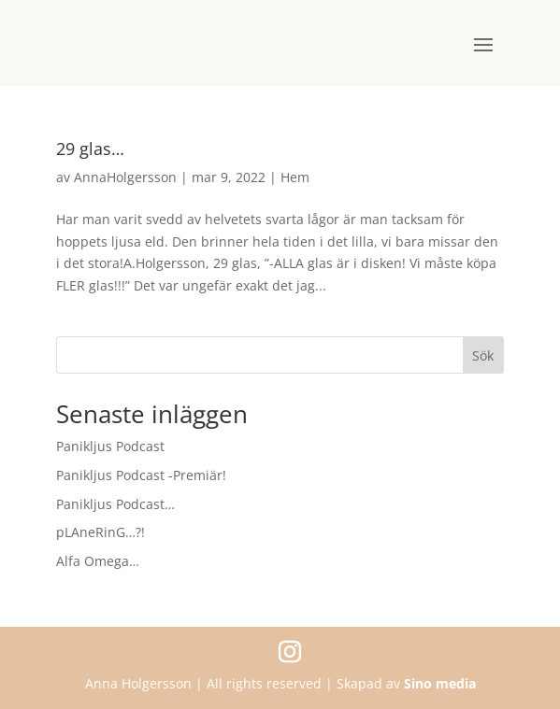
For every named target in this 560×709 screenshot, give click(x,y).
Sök (483, 355)
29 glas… (90, 148)
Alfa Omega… (97, 561)
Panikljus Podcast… (115, 504)
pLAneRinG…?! (100, 532)
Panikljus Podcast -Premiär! (141, 475)
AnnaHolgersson (125, 177)
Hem (294, 177)
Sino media (440, 683)
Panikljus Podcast (110, 446)
